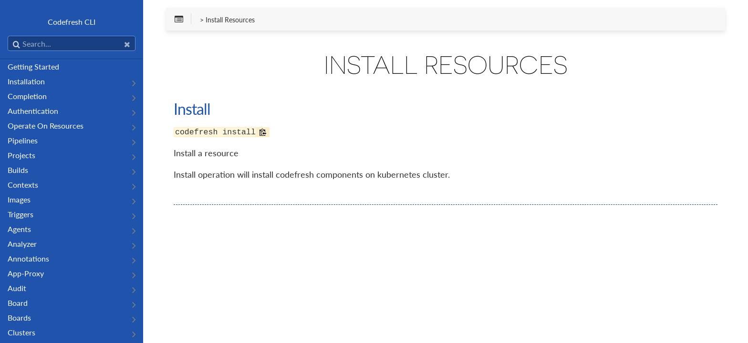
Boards (19, 317)
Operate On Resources (45, 125)
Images (19, 199)
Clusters (21, 332)
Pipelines (23, 140)
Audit (17, 288)
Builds (18, 169)
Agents (19, 228)
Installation (26, 81)
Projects (21, 155)
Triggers (20, 214)
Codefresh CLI (71, 21)
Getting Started (33, 66)
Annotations (28, 258)
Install (192, 109)
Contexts (23, 184)
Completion (27, 96)
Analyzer (22, 243)
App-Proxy (26, 273)
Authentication (33, 110)
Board (18, 302)
